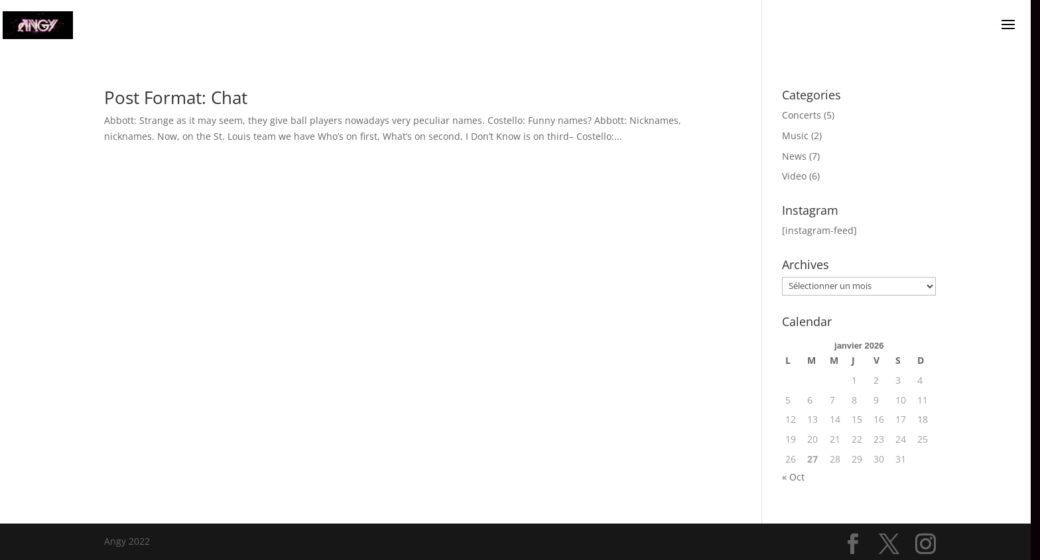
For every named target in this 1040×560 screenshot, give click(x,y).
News (794, 156)
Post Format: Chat (175, 97)
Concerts (801, 115)
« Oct (793, 477)
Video (794, 176)
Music (795, 135)
